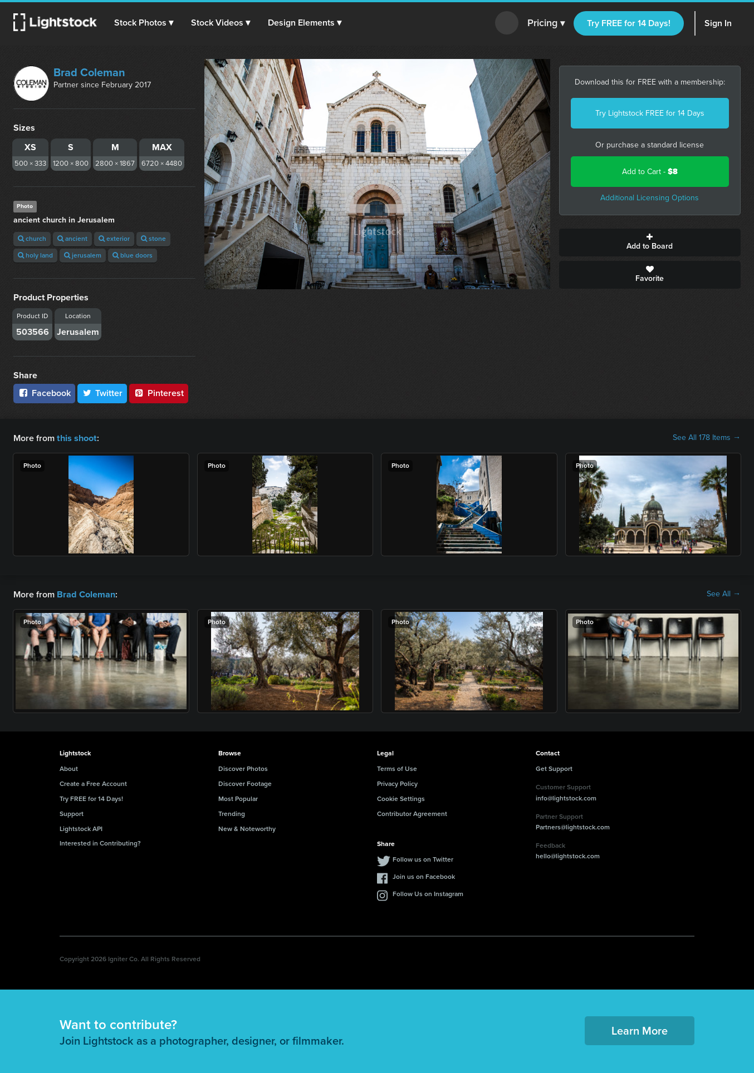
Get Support (554, 768)
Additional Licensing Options (649, 198)
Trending (231, 813)
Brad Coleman (89, 72)
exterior (114, 239)
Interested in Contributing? (100, 842)
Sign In (718, 23)
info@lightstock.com (566, 797)
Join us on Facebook (424, 876)
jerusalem (82, 255)
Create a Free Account (93, 783)
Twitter (102, 393)
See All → (724, 593)
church (32, 239)
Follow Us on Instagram (428, 893)
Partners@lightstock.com (573, 826)
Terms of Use (397, 768)
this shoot (76, 437)
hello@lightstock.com (568, 855)
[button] (144, 22)
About (69, 768)
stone (153, 239)
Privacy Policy (397, 783)
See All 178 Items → (707, 437)
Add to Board (650, 242)
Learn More (639, 1029)
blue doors (132, 255)
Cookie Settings (401, 798)
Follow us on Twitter (423, 858)
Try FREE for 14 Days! (628, 23)
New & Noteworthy (247, 828)
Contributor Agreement (412, 813)
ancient (72, 239)
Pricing (546, 23)
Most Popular (238, 798)
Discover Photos (243, 768)
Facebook (44, 393)
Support (72, 813)
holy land (35, 255)
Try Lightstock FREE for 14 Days (649, 113)
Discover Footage (245, 783)
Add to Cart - (650, 171)
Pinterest (159, 393)
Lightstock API (81, 828)
